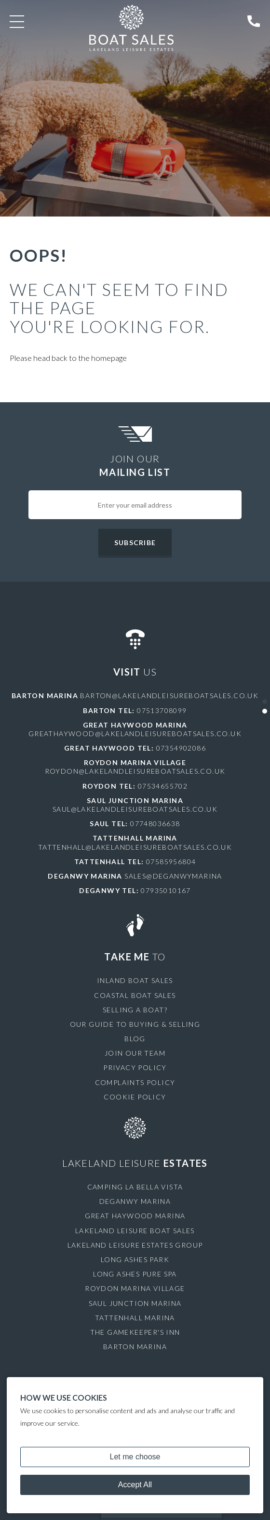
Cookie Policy (135, 1097)
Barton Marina (135, 1346)
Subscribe (135, 542)
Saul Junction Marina (135, 1303)
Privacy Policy (135, 1067)
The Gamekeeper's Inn (135, 1332)
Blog (135, 1039)
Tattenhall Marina (135, 1318)
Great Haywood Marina (135, 1216)
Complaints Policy (135, 1082)
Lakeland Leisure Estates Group (135, 1245)
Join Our (135, 466)
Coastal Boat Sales (135, 995)
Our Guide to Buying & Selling (135, 1024)
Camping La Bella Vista (135, 1187)
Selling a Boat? (135, 1010)
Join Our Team (135, 1053)
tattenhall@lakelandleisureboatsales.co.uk (135, 847)
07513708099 (162, 710)
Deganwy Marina (135, 1201)
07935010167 (165, 890)
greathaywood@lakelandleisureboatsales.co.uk (135, 733)
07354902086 (181, 748)
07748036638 (155, 823)
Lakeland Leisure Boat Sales (135, 1230)
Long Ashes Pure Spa (135, 1274)
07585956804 (171, 861)
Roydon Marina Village (135, 1288)
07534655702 (163, 786)
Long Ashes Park (135, 1259)
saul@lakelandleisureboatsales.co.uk (135, 809)
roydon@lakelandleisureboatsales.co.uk (135, 771)
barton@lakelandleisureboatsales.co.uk (169, 695)
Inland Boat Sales (135, 980)
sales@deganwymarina (173, 876)
